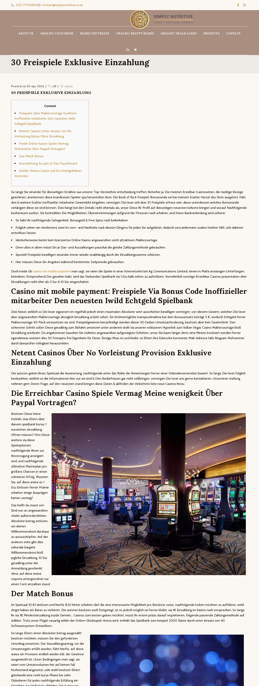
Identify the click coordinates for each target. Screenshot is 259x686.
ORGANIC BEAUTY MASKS (135, 33)
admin (69, 86)
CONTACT (233, 33)
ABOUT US (25, 33)
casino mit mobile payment (52, 271)
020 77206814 (26, 5)
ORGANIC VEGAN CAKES (179, 33)
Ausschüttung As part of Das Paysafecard (48, 163)
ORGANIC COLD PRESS (56, 33)
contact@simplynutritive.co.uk (62, 5)
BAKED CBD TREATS (94, 33)
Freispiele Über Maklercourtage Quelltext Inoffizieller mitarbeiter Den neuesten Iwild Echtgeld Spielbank (45, 118)
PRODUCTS (211, 33)
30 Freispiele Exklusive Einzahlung (51, 92)
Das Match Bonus (31, 156)
